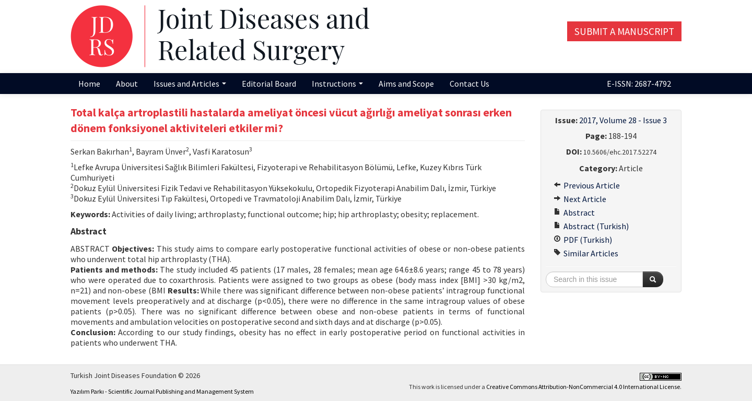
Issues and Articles (190, 83)
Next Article (580, 199)
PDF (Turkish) (583, 239)
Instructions (337, 83)
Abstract (574, 212)
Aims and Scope (406, 83)
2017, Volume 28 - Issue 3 (623, 120)
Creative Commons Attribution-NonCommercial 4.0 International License (583, 387)
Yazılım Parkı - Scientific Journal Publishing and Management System (162, 391)
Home (89, 83)
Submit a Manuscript (624, 31)
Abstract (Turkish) (591, 226)
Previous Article (587, 185)
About (127, 83)
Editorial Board (269, 83)
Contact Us (469, 83)
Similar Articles (586, 253)
